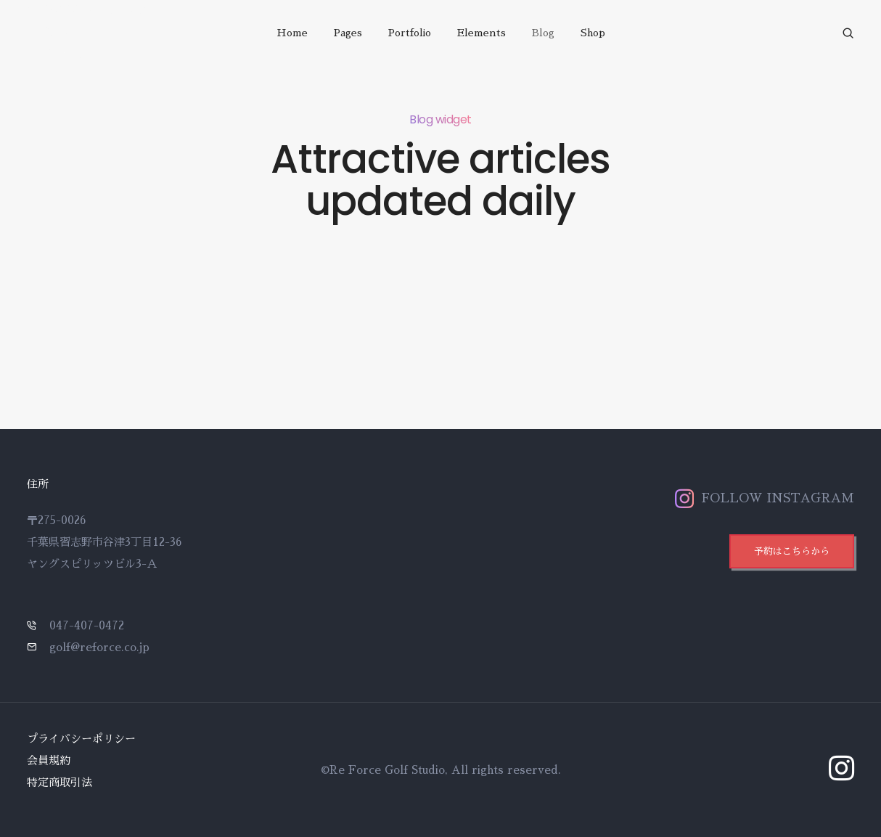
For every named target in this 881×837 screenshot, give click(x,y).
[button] (791, 551)
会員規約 (48, 760)
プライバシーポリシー (81, 738)
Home (292, 33)
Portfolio (409, 33)
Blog (543, 33)
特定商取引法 (59, 782)
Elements (481, 33)
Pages (348, 33)
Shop (593, 33)
